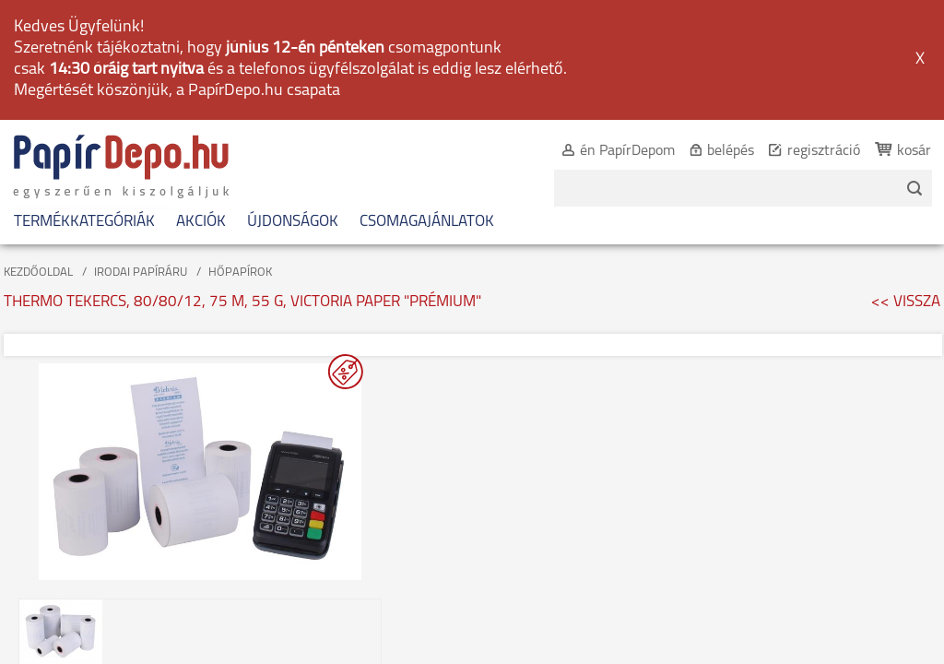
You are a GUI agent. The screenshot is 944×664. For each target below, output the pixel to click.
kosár (894, 33)
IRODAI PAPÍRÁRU (140, 154)
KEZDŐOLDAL (38, 154)
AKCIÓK (201, 104)
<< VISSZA (905, 184)
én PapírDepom (607, 33)
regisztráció (803, 33)
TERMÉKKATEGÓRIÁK (84, 104)
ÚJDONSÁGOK (292, 104)
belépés (710, 33)
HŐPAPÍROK (240, 154)
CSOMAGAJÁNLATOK (427, 104)
